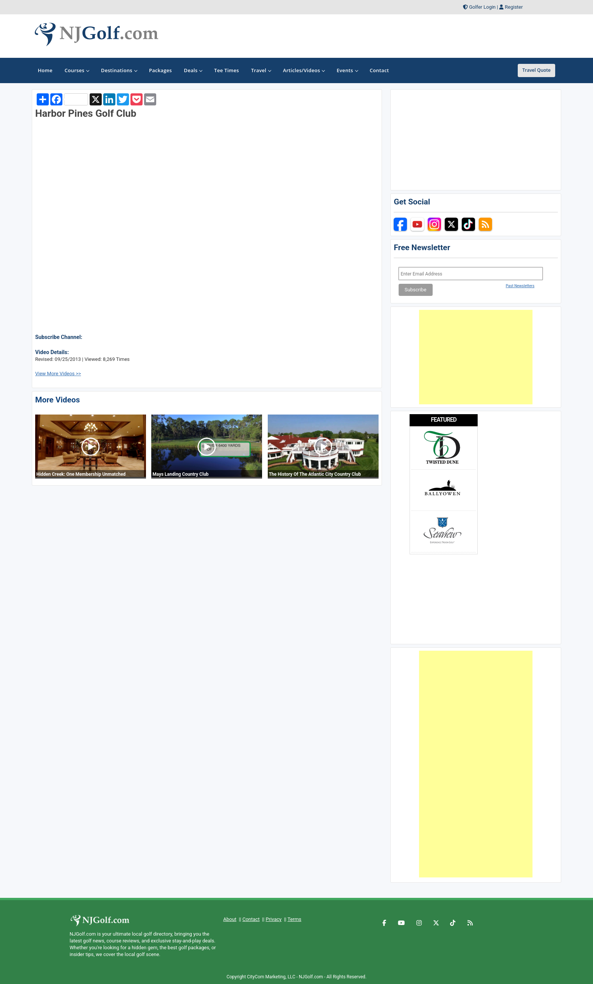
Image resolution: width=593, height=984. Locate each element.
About (229, 919)
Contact (250, 919)
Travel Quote (536, 70)
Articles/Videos (303, 70)
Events (347, 70)
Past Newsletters (520, 286)
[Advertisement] (475, 357)
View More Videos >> (58, 373)
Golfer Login (482, 7)
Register (514, 7)
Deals (193, 70)
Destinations (119, 70)
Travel (261, 70)
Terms (294, 919)
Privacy (273, 919)
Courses (77, 70)
